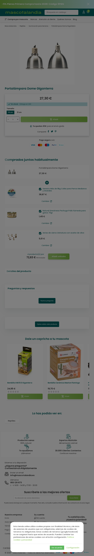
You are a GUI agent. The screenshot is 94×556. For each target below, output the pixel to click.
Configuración (72, 547)
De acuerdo (57, 547)
